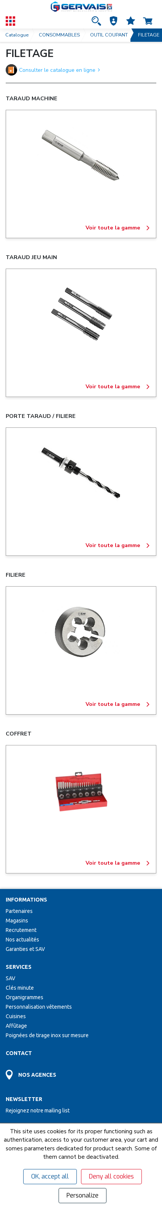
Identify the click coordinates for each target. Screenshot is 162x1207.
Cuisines (16, 1016)
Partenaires (19, 911)
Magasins (17, 921)
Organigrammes (24, 997)
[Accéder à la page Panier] (147, 20)
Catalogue (17, 35)
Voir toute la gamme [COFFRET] (118, 863)
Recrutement (21, 930)
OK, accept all (50, 1176)
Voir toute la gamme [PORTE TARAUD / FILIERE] (118, 545)
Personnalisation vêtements (39, 1007)
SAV (10, 978)
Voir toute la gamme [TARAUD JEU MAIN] (118, 387)
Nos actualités (22, 939)
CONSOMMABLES (59, 35)
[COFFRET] (81, 791)
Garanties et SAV (25, 949)
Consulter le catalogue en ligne (53, 70)
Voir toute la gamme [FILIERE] (118, 704)
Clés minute (20, 988)
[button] (113, 20)
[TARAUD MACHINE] (81, 156)
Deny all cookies (111, 1176)
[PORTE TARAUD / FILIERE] (81, 473)
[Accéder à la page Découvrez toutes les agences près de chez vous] (81, 1073)
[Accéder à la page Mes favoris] (130, 20)
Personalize (82, 1195)
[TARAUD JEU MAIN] (81, 314)
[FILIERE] (81, 632)
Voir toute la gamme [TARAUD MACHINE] (118, 228)
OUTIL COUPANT (109, 35)
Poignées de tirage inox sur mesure (47, 1035)
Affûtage (16, 1026)
